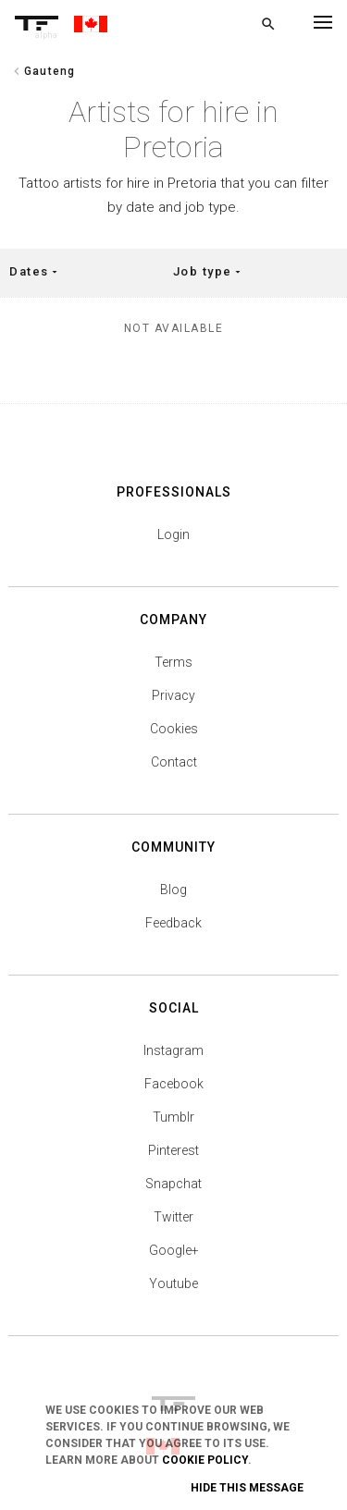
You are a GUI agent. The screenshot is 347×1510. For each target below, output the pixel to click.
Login (173, 534)
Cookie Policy (205, 1460)
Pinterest (173, 1150)
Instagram (173, 1050)
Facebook (174, 1083)
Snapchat (173, 1183)
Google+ (174, 1250)
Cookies (174, 728)
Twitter (173, 1216)
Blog (173, 889)
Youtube (173, 1283)
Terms (173, 662)
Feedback (173, 922)
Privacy (173, 695)
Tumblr (173, 1117)
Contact (174, 762)
